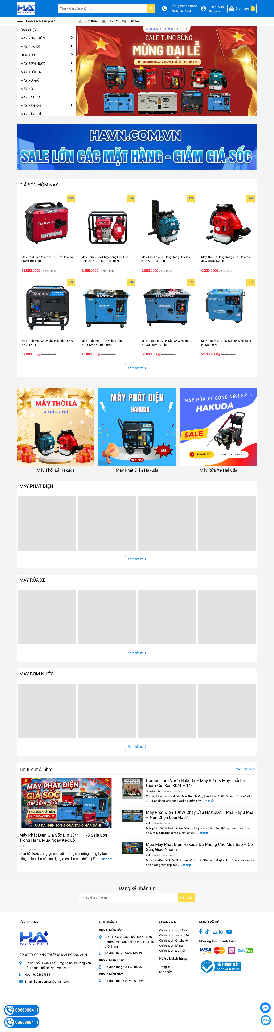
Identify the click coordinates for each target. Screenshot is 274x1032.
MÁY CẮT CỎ (30, 97)
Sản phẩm (165, 972)
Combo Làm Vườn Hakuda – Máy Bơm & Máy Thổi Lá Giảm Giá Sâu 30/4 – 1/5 (195, 783)
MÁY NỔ (27, 89)
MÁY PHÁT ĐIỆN (33, 38)
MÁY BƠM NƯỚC (33, 64)
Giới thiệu (91, 21)
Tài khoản (216, 6)
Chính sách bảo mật (172, 950)
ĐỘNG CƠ (28, 55)
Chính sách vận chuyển (174, 940)
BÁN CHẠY (29, 30)
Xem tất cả (137, 368)
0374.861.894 (134, 981)
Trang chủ (165, 967)
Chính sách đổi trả (171, 945)
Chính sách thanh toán (174, 935)
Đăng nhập (215, 11)
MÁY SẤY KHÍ (31, 114)
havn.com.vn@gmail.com (52, 982)
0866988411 (45, 975)
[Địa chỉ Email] (137, 897)
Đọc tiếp (107, 859)
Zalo (218, 932)
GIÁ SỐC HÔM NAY (38, 184)
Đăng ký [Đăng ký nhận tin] (186, 897)
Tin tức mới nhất (36, 769)
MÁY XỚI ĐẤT (31, 80)
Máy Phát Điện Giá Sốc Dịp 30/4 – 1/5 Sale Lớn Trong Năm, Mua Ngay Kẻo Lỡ (63, 838)
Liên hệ (133, 21)
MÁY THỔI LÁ (31, 72)
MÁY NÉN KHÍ (31, 106)
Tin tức (113, 21)
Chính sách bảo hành (173, 930)
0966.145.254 (180, 11)
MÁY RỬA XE (30, 47)
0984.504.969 (134, 967)
